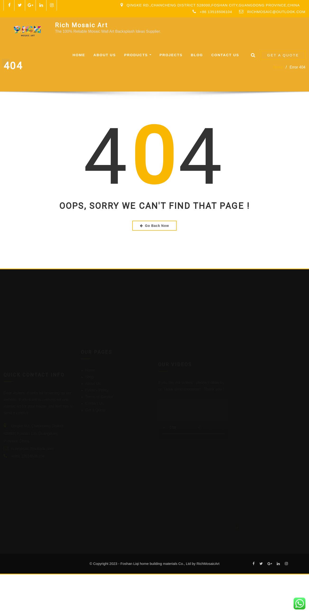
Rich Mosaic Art (81, 25)
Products (137, 55)
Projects (171, 55)
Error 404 (297, 67)
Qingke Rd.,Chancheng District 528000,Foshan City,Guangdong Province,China (213, 5)
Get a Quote (283, 55)
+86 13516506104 (216, 12)
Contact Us (225, 55)
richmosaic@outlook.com (276, 12)
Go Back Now (154, 226)
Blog (197, 55)
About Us (104, 55)
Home (79, 55)
